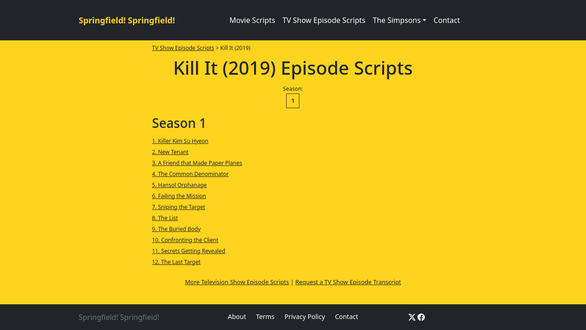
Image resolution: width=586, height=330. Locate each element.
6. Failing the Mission (179, 196)
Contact (447, 20)
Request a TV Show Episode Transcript (348, 282)
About (237, 316)
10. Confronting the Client (185, 240)
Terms (265, 316)
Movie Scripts (252, 20)
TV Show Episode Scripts (323, 20)
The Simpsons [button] (397, 20)
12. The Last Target (176, 262)
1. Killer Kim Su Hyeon (180, 141)
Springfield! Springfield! (127, 20)
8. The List (165, 218)
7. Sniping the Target (178, 207)
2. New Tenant (170, 152)
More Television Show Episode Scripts (237, 282)
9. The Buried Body (176, 229)
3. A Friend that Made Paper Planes (197, 163)
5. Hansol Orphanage (179, 185)
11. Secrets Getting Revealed (188, 251)
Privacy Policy (304, 316)
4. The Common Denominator (190, 174)
